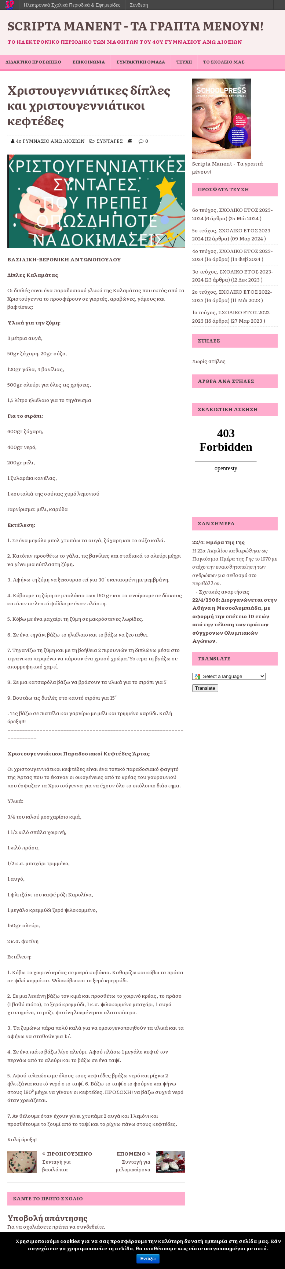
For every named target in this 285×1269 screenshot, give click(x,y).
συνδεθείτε (90, 1226)
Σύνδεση (139, 5)
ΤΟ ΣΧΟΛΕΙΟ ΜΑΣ (224, 61)
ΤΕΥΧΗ (184, 61)
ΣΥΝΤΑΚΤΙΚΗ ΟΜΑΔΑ (140, 61)
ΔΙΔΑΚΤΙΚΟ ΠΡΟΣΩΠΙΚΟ (33, 61)
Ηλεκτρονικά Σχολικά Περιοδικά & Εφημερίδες (72, 5)
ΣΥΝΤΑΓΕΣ (109, 140)
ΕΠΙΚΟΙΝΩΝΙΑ (89, 61)
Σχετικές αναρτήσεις (224, 591)
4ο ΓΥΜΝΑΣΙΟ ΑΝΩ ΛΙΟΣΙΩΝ (50, 140)
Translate (205, 688)
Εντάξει (148, 1258)
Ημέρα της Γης (225, 541)
